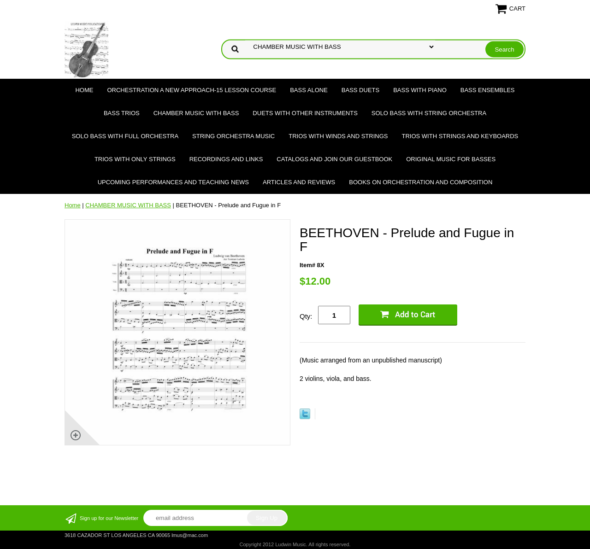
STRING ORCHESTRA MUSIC (233, 136)
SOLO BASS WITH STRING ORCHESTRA (429, 113)
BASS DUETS (360, 90)
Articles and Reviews (299, 182)
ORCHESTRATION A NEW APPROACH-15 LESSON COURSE (191, 90)
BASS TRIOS (122, 113)
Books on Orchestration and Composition (420, 182)
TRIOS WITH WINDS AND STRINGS (338, 136)
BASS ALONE (309, 90)
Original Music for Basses (451, 159)
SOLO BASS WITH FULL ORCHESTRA (125, 136)
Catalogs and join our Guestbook (334, 159)
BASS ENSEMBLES (487, 90)
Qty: (306, 316)
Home (84, 90)
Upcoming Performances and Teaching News (173, 182)
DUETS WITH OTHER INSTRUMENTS (305, 113)
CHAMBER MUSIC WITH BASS (196, 113)
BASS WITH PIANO (420, 90)
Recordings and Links (226, 159)
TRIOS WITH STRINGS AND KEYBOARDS (459, 136)
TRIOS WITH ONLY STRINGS (135, 159)
